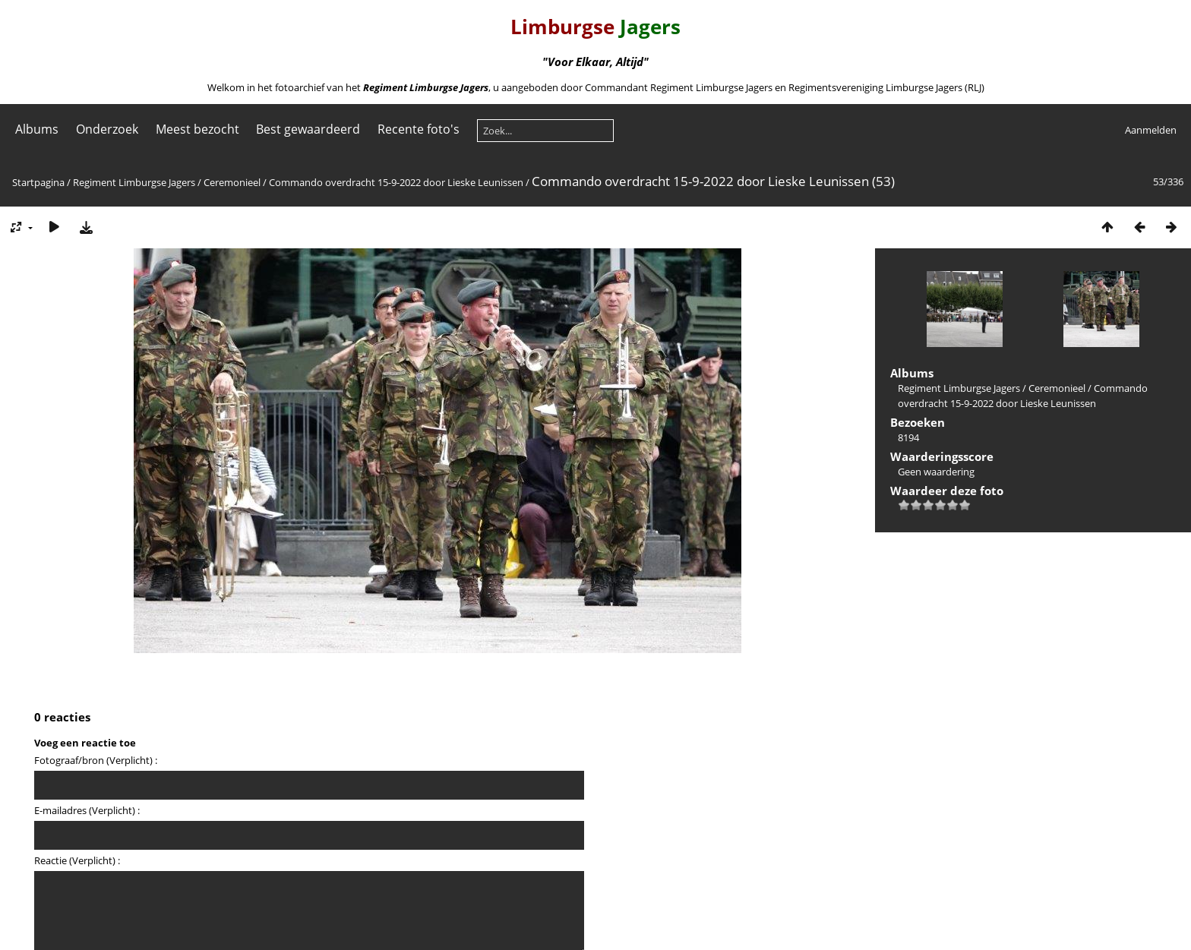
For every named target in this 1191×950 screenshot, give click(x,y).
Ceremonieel (232, 182)
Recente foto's (419, 129)
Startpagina (38, 182)
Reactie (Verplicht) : (77, 860)
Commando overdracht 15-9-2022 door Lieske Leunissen (396, 182)
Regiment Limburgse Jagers (134, 182)
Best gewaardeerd (308, 129)
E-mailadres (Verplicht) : (87, 810)
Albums (36, 129)
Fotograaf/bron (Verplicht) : (95, 760)
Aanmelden (1151, 130)
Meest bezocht (197, 129)
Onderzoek (107, 129)
